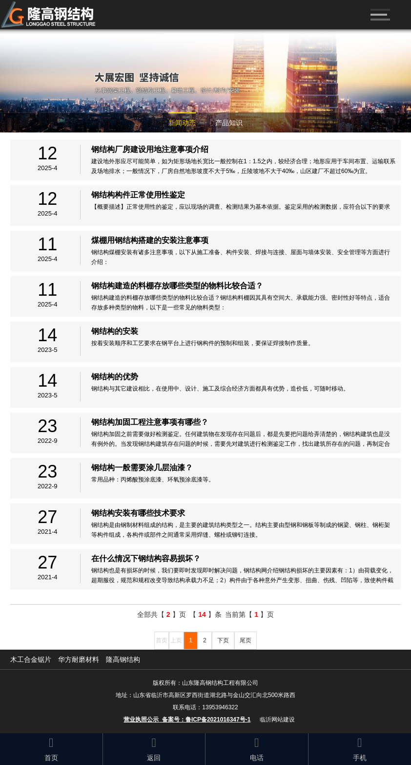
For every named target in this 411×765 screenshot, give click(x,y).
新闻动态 (182, 123)
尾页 (245, 640)
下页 (223, 640)
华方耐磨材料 (78, 659)
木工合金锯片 (30, 659)
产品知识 (229, 123)
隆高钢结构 (123, 659)
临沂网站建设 (277, 719)
